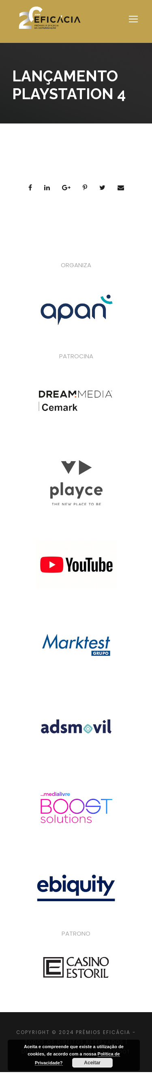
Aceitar (92, 1063)
